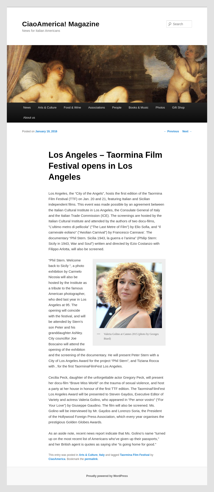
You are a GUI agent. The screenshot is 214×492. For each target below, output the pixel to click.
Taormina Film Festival (135, 455)
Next (187, 131)
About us (29, 117)
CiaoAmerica (56, 459)
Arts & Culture (47, 107)
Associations (96, 107)
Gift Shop (178, 107)
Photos (160, 107)
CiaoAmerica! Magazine (60, 24)
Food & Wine (72, 107)
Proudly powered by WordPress (107, 476)
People (116, 107)
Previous (171, 131)
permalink (91, 459)
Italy (102, 455)
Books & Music (138, 107)
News (27, 107)
